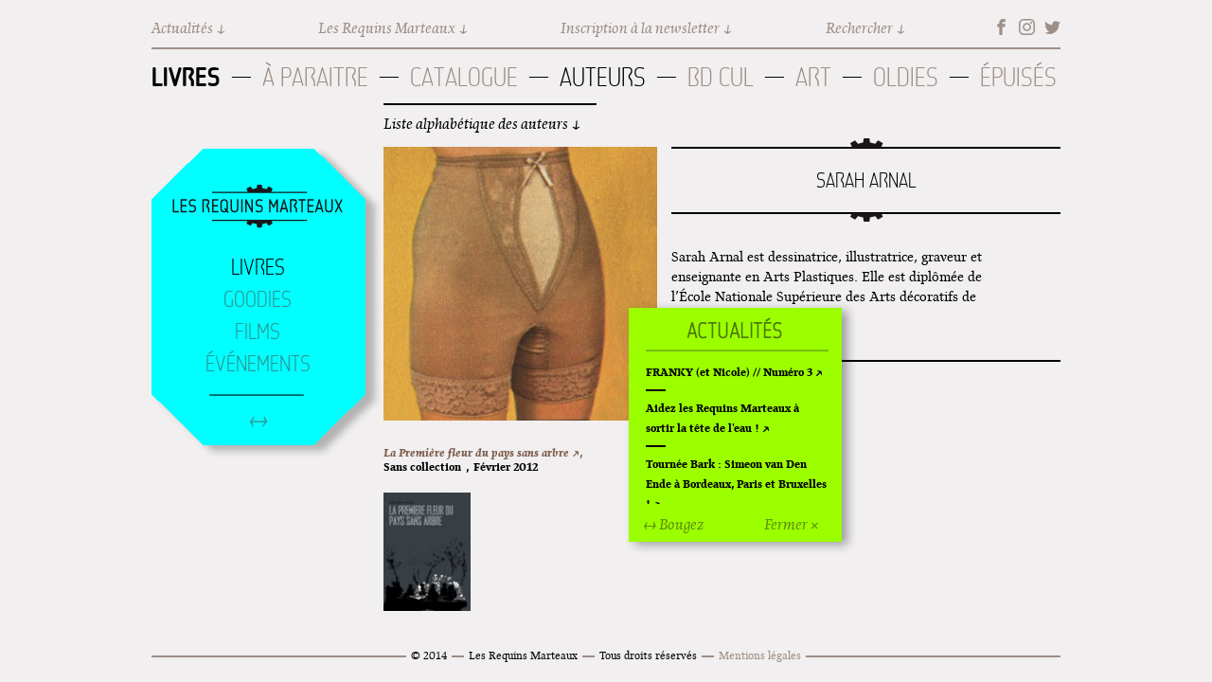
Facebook (1001, 27)
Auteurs (603, 77)
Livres (186, 77)
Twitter (1052, 27)
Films (257, 331)
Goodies (257, 299)
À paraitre (315, 77)
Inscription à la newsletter (640, 28)
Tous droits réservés (648, 655)
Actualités (182, 28)
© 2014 (429, 655)
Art (813, 77)
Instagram (1027, 27)
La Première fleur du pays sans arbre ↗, (482, 452)
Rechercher (859, 28)
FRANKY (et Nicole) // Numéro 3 (729, 372)
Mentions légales (760, 655)
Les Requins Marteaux (386, 28)
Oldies (905, 77)
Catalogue (464, 77)
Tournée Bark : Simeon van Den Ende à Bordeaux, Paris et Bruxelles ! (736, 484)
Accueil (258, 207)
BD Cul (720, 77)
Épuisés (1018, 77)
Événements (258, 364)
